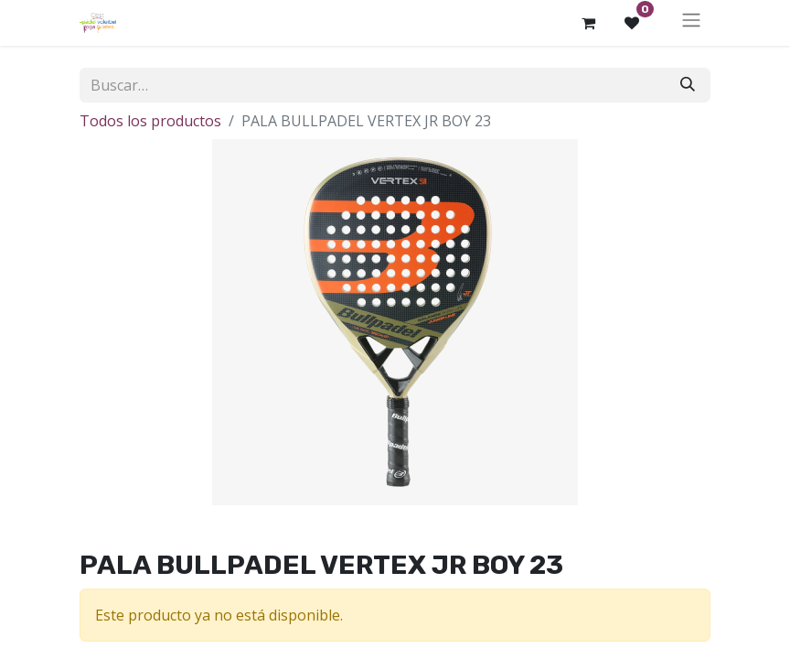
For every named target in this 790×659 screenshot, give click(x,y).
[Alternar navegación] (691, 23)
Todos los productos (150, 121)
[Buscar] (687, 85)
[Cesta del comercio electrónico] (588, 23)
